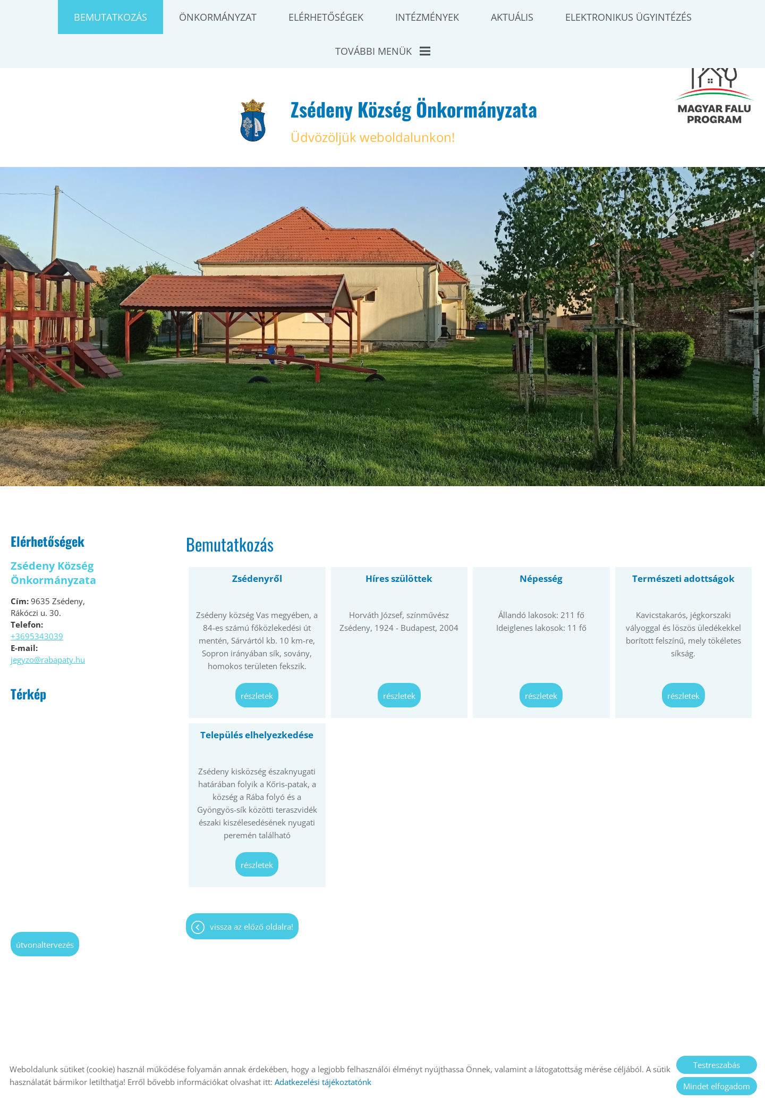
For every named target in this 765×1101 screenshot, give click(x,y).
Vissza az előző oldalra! (251, 887)
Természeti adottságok (683, 539)
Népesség (541, 539)
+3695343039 (37, 596)
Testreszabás (716, 1065)
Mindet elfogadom (716, 1086)
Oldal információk (296, 1042)
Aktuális (512, 17)
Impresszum (464, 1042)
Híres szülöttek (399, 539)
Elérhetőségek (325, 17)
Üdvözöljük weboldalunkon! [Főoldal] (414, 80)
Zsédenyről (257, 539)
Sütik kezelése (525, 1042)
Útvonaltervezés (45, 905)
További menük (382, 51)
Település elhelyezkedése (256, 695)
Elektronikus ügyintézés (628, 17)
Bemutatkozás (110, 17)
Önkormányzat (218, 17)
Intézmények (427, 17)
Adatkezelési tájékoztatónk (323, 1082)
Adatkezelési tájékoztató (385, 1042)
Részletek (257, 656)
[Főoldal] (253, 81)
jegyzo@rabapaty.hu (48, 620)
